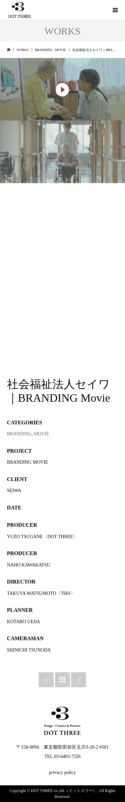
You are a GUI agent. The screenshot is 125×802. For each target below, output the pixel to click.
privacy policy (62, 772)
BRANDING (19, 433)
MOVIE (41, 433)
